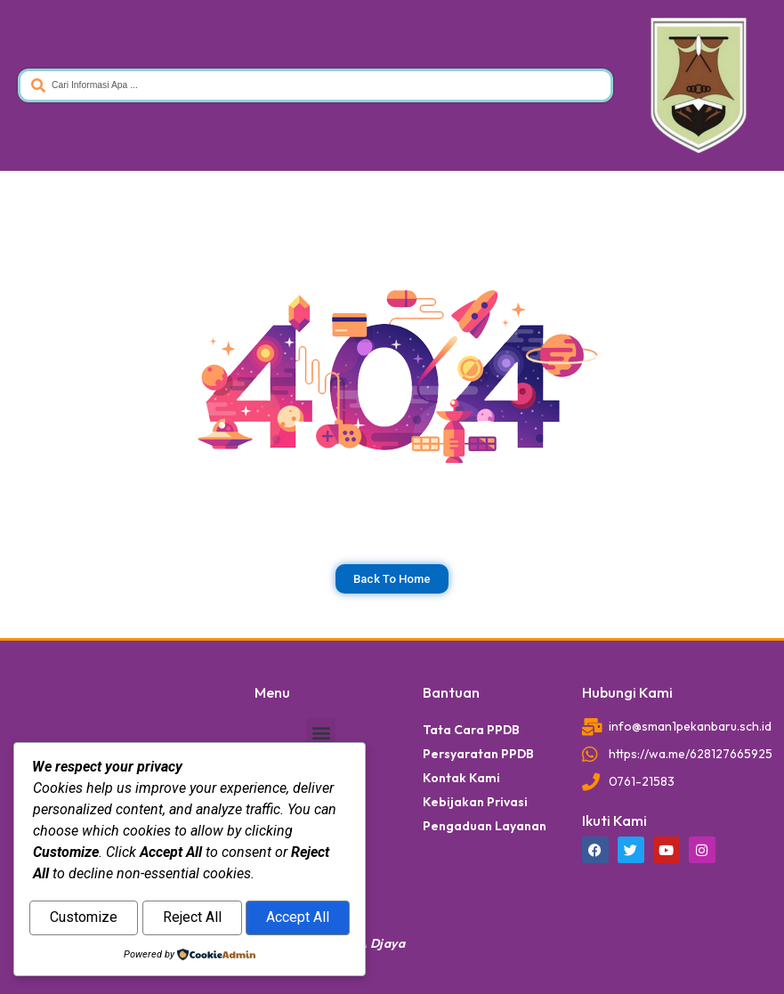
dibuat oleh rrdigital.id (42, 659)
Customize (83, 918)
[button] (320, 732)
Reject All (192, 918)
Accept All (297, 918)
